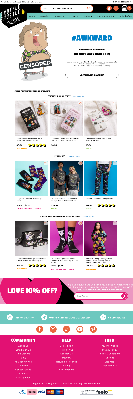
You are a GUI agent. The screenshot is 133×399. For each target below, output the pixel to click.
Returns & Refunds (66, 362)
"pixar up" (66, 156)
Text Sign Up (23, 354)
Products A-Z (110, 366)
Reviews (23, 366)
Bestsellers (45, 16)
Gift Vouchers (66, 370)
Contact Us (66, 354)
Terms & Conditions (109, 354)
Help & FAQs (66, 350)
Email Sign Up (23, 350)
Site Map (110, 362)
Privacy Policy (109, 350)
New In (32, 16)
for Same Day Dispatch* (66, 318)
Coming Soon (23, 378)
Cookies (109, 358)
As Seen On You (23, 362)
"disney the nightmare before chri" (66, 216)
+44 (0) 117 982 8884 (117, 2)
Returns (112, 318)
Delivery (66, 358)
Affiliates (23, 374)
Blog (23, 358)
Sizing (66, 366)
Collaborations (23, 370)
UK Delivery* (20, 318)
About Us (23, 346)
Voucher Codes (109, 346)
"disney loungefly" (66, 96)
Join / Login (66, 346)
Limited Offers (125, 16)
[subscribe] (124, 296)
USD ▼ (129, 2)
